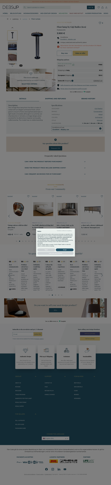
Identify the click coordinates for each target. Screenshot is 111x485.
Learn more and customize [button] (55, 253)
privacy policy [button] (40, 235)
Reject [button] (46, 249)
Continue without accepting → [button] (65, 230)
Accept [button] (64, 249)
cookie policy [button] (65, 238)
